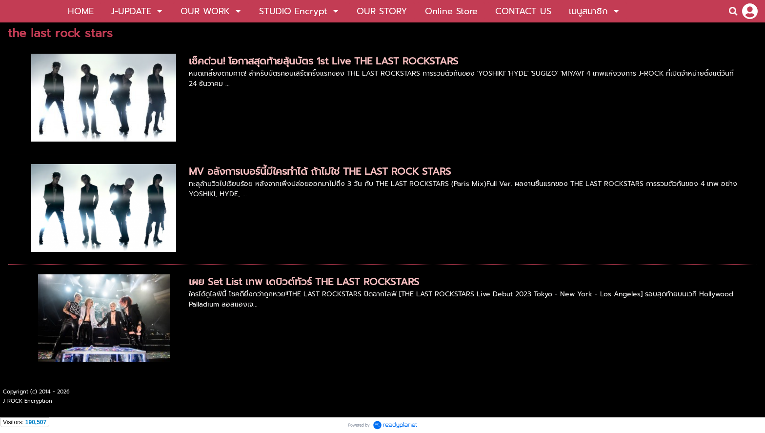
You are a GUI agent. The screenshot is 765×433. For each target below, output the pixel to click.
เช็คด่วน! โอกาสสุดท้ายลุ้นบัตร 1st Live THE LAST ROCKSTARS (323, 61)
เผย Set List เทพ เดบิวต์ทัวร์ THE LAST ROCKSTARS (304, 281)
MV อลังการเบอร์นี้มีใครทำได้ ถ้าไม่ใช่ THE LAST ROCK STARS (320, 171)
